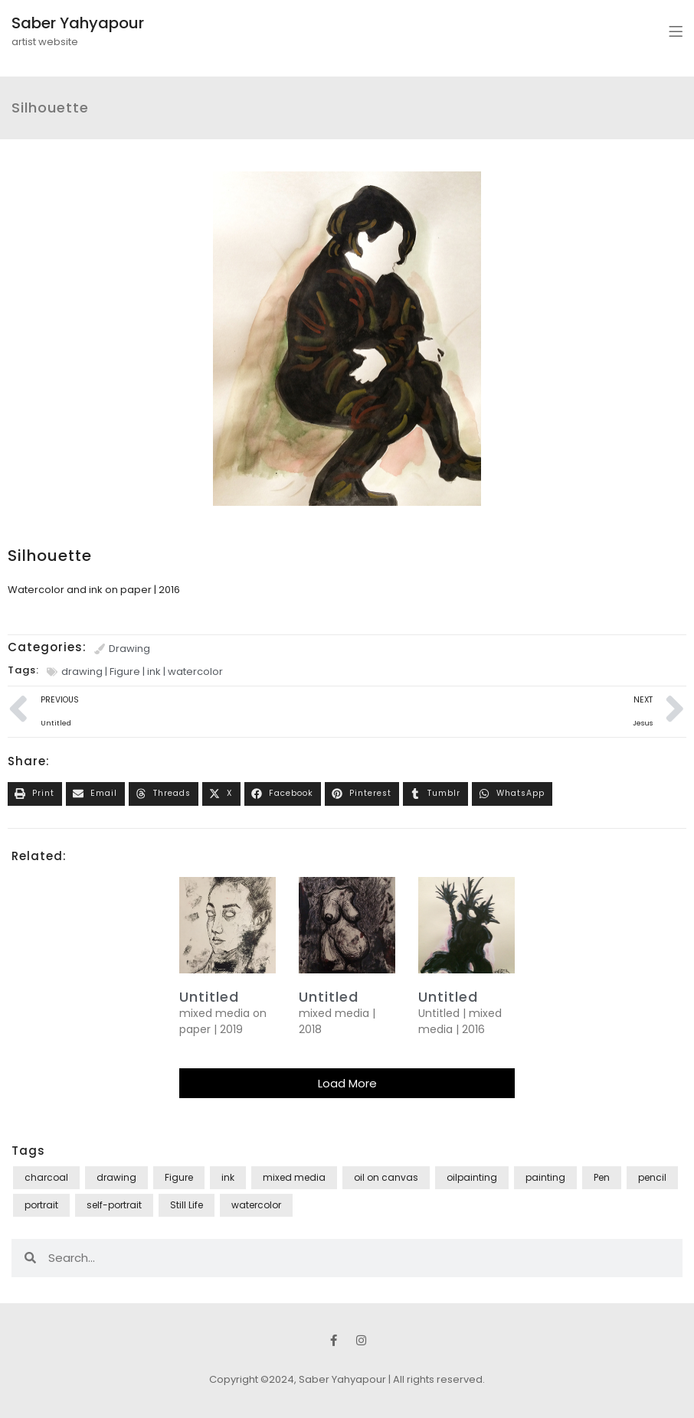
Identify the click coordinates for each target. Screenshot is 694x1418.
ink (154, 671)
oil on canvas (386, 1177)
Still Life (186, 1204)
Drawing (129, 648)
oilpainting (472, 1177)
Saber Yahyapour (77, 23)
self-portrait (114, 1204)
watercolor (195, 671)
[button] (35, 794)
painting (545, 1177)
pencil (652, 1177)
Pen (602, 1177)
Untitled (328, 996)
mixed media (294, 1177)
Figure (125, 671)
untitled (209, 996)
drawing (82, 671)
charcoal (46, 1177)
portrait (41, 1204)
